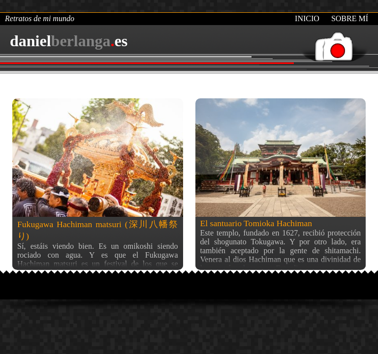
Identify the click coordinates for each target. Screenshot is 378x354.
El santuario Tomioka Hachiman (256, 223)
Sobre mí (349, 18)
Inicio (307, 18)
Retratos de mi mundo (39, 18)
